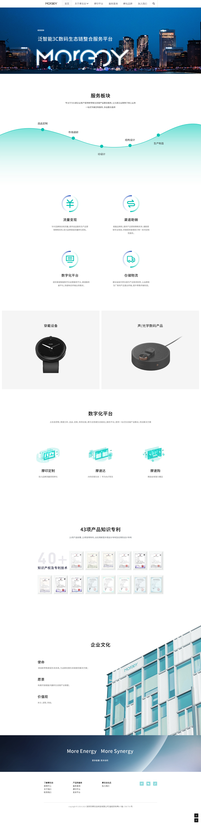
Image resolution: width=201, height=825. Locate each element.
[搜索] (154, 3)
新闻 (46, 786)
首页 (67, 3)
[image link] (51, 3)
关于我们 (47, 789)
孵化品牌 (127, 3)
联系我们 (47, 792)
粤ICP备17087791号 (125, 806)
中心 (49, 786)
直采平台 (76, 792)
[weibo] (142, 784)
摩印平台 (98, 3)
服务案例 (113, 3)
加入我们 (142, 3)
